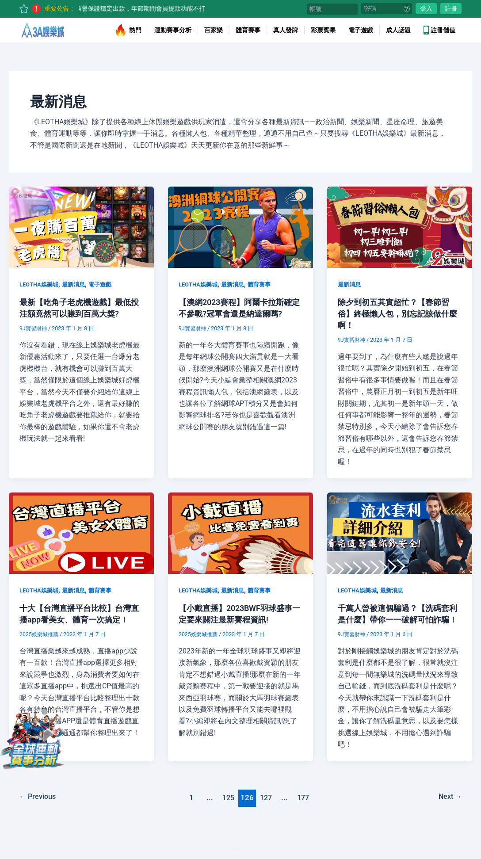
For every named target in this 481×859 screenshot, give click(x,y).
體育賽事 (248, 30)
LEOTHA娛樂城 (40, 284)
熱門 (127, 30)
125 (227, 809)
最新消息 (77, 284)
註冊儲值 (439, 30)
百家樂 (213, 30)
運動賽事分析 (172, 30)
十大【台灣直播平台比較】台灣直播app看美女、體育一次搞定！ (79, 619)
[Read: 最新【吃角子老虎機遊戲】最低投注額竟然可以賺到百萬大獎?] (81, 226)
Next (448, 809)
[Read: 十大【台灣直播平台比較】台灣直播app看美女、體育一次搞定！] (81, 532)
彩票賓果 (323, 30)
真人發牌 (285, 30)
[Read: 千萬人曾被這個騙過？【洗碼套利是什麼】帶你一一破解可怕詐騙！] (399, 532)
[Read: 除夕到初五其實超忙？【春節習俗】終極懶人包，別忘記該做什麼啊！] (399, 226)
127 (266, 809)
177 (305, 809)
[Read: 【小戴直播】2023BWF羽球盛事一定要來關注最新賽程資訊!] (240, 532)
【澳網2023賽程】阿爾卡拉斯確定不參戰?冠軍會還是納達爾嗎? (238, 313)
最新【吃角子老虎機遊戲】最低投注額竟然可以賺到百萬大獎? (76, 313)
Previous (39, 809)
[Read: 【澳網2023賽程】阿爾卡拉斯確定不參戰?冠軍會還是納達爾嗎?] (240, 226)
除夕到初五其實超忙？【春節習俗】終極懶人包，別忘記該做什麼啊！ (395, 313)
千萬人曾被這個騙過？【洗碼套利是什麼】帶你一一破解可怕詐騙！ (395, 619)
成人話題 (398, 30)
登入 (426, 8)
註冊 (451, 8)
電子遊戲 (360, 30)
